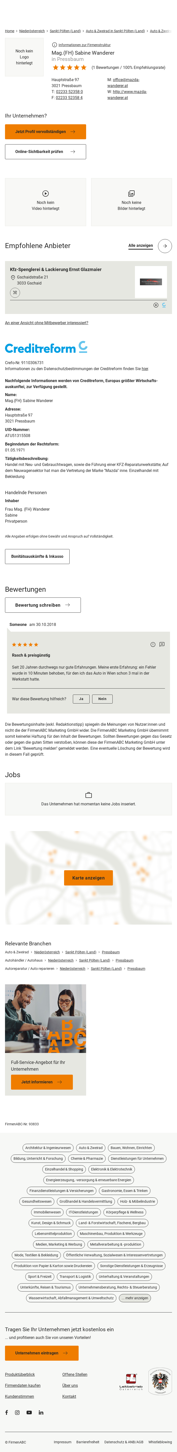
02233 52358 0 (69, 91)
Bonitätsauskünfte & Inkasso (37, 556)
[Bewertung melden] (152, 645)
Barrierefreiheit (87, 1442)
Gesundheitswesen (37, 1201)
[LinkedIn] (41, 1413)
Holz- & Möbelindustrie (137, 1201)
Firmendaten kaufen (23, 1385)
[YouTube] (29, 1413)
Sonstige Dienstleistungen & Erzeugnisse (131, 1266)
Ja (81, 699)
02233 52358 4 (69, 97)
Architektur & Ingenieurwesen (48, 1148)
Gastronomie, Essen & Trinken (125, 1191)
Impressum (62, 1442)
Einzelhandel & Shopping (64, 1169)
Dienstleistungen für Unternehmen (137, 1159)
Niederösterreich (47, 952)
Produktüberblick (20, 1374)
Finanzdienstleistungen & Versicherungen (62, 1191)
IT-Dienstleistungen (83, 1212)
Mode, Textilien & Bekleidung (36, 1255)
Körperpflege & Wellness (124, 1212)
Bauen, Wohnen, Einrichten (131, 1148)
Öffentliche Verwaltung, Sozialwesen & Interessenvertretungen (114, 1255)
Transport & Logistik (75, 1277)
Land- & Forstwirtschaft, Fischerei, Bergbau (112, 1223)
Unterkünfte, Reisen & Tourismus (45, 1287)
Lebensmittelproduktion (53, 1234)
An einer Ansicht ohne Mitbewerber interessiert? (46, 322)
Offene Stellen (74, 1374)
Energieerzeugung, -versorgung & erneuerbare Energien (88, 1180)
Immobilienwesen (47, 1212)
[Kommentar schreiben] (161, 645)
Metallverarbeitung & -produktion (115, 1244)
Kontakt (69, 1396)
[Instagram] (17, 1413)
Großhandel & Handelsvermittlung (86, 1201)
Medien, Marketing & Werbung (59, 1244)
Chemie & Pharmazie (87, 1159)
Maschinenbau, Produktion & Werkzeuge (111, 1234)
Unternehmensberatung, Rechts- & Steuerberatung (118, 1287)
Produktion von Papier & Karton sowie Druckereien (53, 1266)
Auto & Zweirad (91, 1148)
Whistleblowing (160, 1442)
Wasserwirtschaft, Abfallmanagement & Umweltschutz (71, 1298)
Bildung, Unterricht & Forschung (38, 1159)
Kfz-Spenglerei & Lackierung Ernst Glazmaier (56, 269)
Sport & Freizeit (40, 1277)
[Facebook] (6, 1413)
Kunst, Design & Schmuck (51, 1223)
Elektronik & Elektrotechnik (111, 1169)
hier (145, 368)
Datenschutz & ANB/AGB (123, 1442)
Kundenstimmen (19, 1396)
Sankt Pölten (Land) (80, 952)
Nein (102, 699)
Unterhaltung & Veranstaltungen (124, 1277)
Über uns (70, 1385)
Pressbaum (111, 952)
